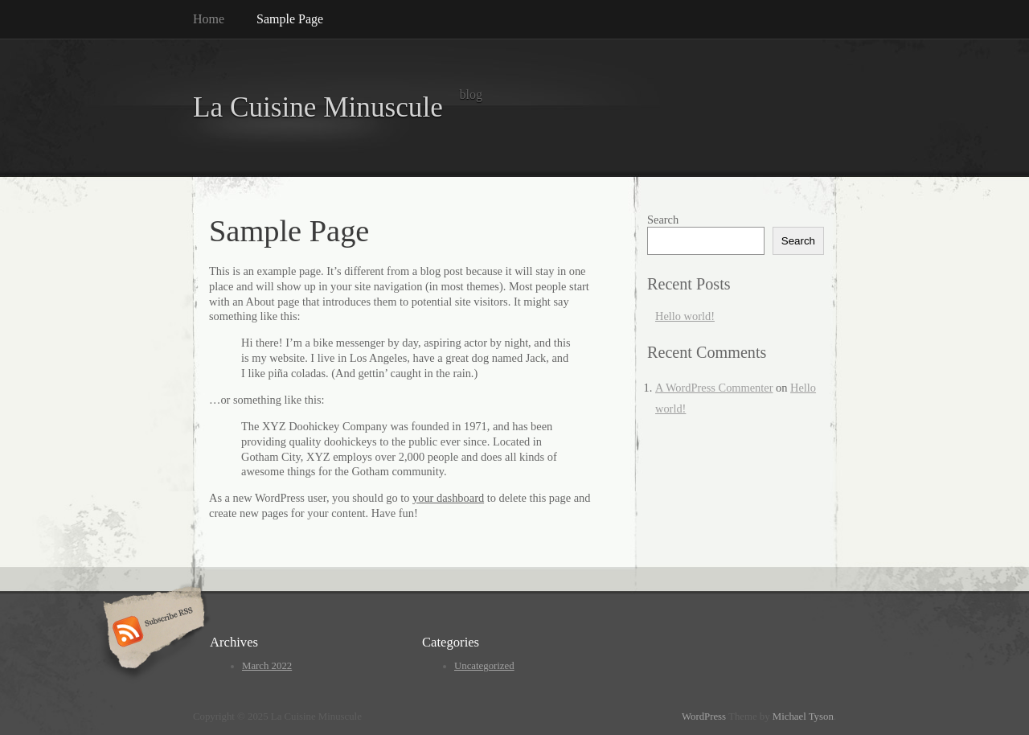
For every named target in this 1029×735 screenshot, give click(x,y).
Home (208, 19)
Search (662, 219)
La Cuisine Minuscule (318, 107)
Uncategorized (484, 665)
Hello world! (685, 316)
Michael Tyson (803, 716)
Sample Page (289, 19)
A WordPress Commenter (714, 387)
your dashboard (448, 497)
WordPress (704, 716)
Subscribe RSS (151, 633)
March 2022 (267, 665)
